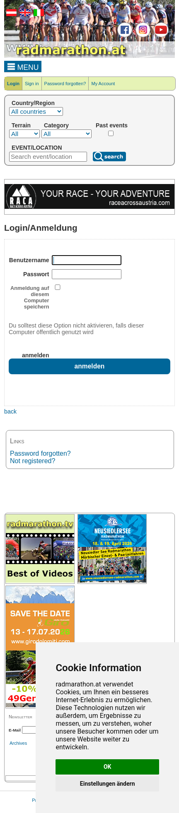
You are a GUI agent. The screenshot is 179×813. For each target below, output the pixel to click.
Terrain (21, 125)
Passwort (36, 274)
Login (13, 83)
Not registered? (32, 460)
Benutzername (29, 260)
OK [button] (107, 766)
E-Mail (15, 730)
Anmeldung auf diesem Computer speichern (29, 297)
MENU (23, 66)
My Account (103, 83)
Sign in (32, 83)
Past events (112, 125)
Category (56, 125)
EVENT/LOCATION (37, 147)
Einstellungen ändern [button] (107, 783)
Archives (18, 743)
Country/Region (33, 103)
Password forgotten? (65, 83)
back (10, 411)
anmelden (35, 355)
